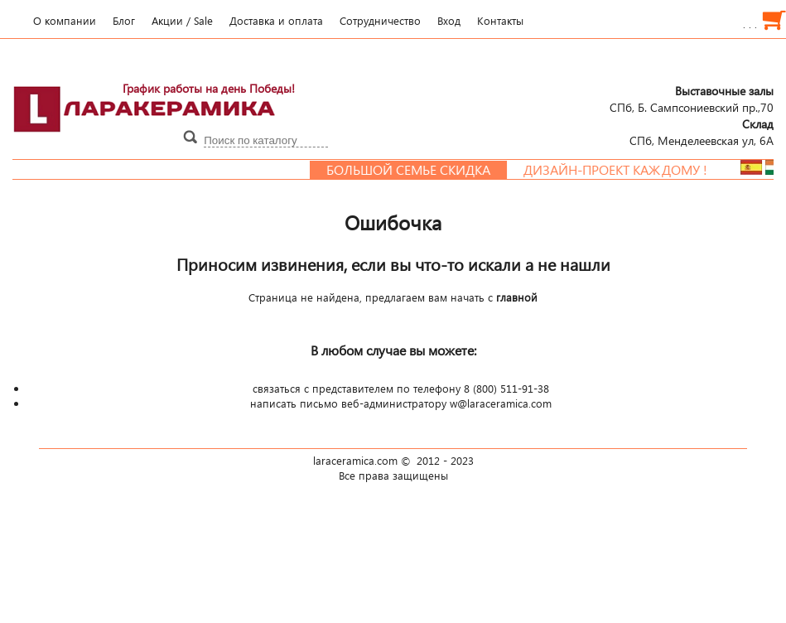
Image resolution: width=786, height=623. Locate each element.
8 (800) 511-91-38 (506, 388)
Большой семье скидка (415, 170)
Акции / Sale (182, 20)
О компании (64, 20)
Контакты (500, 20)
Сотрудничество (380, 20)
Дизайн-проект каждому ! (622, 170)
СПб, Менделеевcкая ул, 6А (701, 131)
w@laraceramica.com (501, 403)
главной (517, 297)
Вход (449, 20)
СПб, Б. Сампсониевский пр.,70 (692, 98)
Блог (124, 20)
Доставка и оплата (276, 20)
